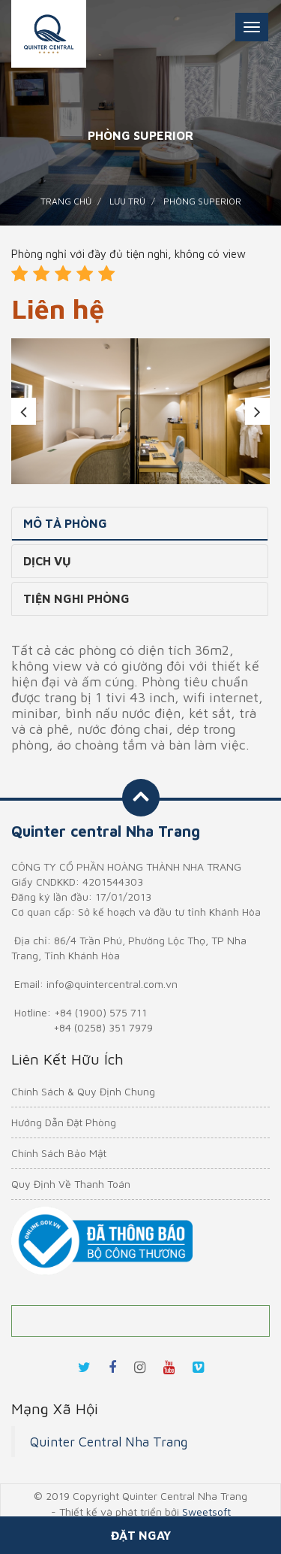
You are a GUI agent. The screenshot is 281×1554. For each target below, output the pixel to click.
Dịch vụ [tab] (47, 561)
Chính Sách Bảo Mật (58, 1153)
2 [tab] (118, 465)
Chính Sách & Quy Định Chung (83, 1091)
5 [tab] (185, 465)
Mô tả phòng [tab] (65, 523)
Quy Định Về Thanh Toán (70, 1183)
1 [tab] (95, 465)
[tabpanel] (140, 411)
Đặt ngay (141, 1535)
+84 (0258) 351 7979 (103, 1027)
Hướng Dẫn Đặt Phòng (63, 1122)
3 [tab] (140, 465)
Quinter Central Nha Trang (108, 1441)
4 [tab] (163, 465)
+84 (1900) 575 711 (100, 1012)
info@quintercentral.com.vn (112, 983)
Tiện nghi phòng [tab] (76, 598)
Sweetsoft (206, 1511)
